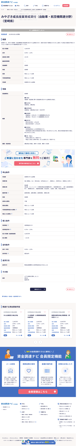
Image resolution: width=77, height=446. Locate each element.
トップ (2, 9)
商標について (56, 437)
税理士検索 (61, 413)
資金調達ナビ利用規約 (28, 437)
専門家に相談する (44, 414)
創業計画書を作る (44, 406)
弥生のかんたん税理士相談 (64, 416)
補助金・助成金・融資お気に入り (28, 421)
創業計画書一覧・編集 (45, 408)
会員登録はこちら (42, 391)
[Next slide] (40, 342)
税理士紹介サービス (63, 411)
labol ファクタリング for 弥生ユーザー (65, 426)
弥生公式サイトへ (70, 437)
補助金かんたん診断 (26, 417)
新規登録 (66, 5)
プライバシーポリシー (14, 437)
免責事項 (21, 437)
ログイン (57, 5)
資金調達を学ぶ (25, 406)
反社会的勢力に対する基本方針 (46, 437)
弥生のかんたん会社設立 (64, 406)
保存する (71, 34)
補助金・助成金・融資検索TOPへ (13, 296)
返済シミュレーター (26, 419)
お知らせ (4, 409)
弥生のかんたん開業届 (63, 408)
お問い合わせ (63, 437)
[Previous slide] (35, 342)
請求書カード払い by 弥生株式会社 (65, 422)
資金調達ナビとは (7, 5)
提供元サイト (37, 289)
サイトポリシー (5, 437)
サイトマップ (36, 437)
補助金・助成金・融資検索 (12, 9)
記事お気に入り (25, 408)
